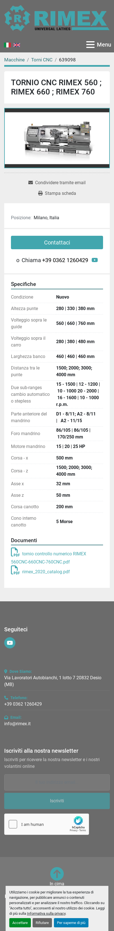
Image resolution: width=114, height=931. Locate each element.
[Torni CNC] (42, 60)
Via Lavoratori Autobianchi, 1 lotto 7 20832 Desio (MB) (52, 681)
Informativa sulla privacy (46, 913)
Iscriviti (57, 800)
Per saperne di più (71, 923)
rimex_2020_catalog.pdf (40, 571)
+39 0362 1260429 (65, 260)
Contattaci (57, 242)
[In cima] (57, 877)
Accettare (20, 923)
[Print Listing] (57, 193)
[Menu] (90, 44)
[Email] (57, 782)
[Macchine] (14, 60)
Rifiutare (42, 923)
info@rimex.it (17, 723)
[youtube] (95, 260)
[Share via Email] (57, 182)
